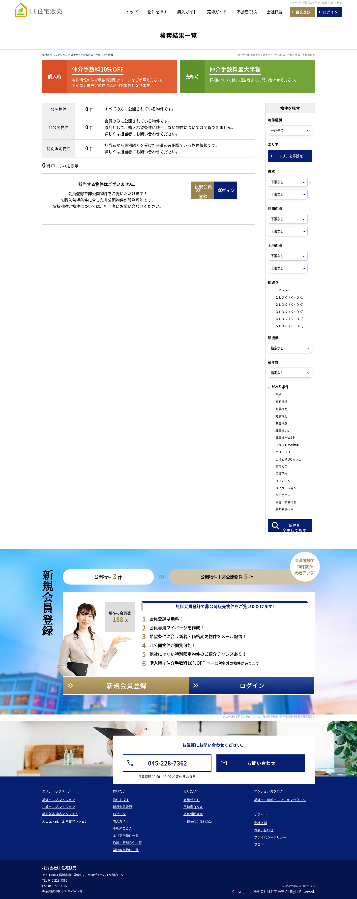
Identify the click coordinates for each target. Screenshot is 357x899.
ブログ (259, 844)
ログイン (119, 813)
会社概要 (275, 12)
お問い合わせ (263, 830)
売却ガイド (217, 12)
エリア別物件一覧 (126, 835)
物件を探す (157, 12)
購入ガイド (187, 12)
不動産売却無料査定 (197, 821)
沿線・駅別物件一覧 (127, 842)
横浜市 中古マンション (54, 55)
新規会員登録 (122, 806)
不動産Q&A (247, 12)
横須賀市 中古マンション (60, 813)
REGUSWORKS (306, 886)
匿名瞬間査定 (193, 813)
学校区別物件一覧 (126, 849)
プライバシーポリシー (270, 837)
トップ (132, 12)
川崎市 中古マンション (58, 806)
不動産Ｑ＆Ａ (122, 828)
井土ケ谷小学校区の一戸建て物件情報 (92, 55)
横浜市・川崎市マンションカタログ (280, 799)
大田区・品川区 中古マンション (65, 821)
